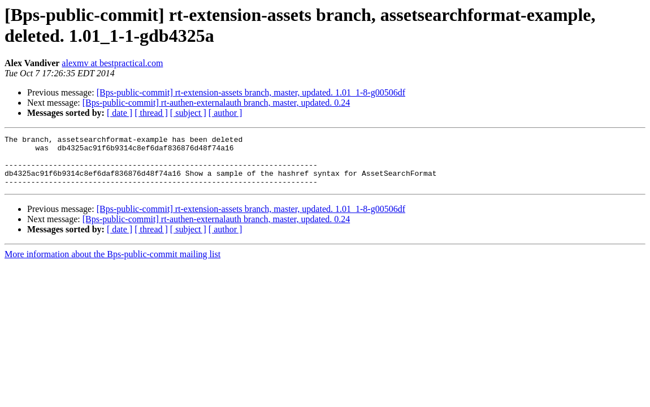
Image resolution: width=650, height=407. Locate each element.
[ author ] (225, 113)
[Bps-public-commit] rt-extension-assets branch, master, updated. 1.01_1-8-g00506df (251, 92)
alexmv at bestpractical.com (112, 63)
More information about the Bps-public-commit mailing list (112, 264)
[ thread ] (151, 113)
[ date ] (119, 113)
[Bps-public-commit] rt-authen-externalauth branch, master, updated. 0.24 (216, 102)
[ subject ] (188, 113)
